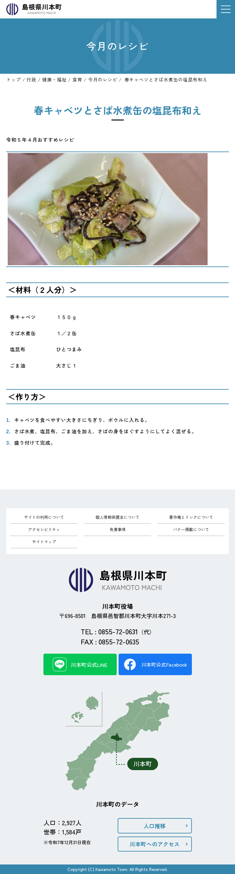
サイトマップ (44, 542)
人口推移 (155, 826)
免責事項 (118, 529)
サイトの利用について (44, 517)
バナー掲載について (191, 529)
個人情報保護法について (117, 517)
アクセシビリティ (44, 529)
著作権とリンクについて (191, 517)
